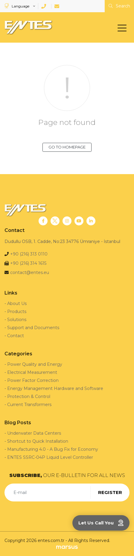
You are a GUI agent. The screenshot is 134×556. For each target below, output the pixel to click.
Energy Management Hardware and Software (55, 388)
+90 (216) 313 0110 (29, 254)
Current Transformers (29, 404)
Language (17, 5)
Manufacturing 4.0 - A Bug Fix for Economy (52, 449)
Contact (15, 335)
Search (119, 6)
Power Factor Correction (33, 380)
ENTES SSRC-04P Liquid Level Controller (50, 457)
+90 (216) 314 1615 (28, 263)
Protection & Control (28, 396)
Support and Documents (33, 327)
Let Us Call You (101, 523)
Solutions (16, 319)
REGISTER (110, 492)
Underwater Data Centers (34, 433)
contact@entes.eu (29, 272)
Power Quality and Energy (34, 364)
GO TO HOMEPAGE (67, 147)
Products (16, 311)
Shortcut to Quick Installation (37, 441)
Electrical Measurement (32, 372)
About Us (17, 303)
